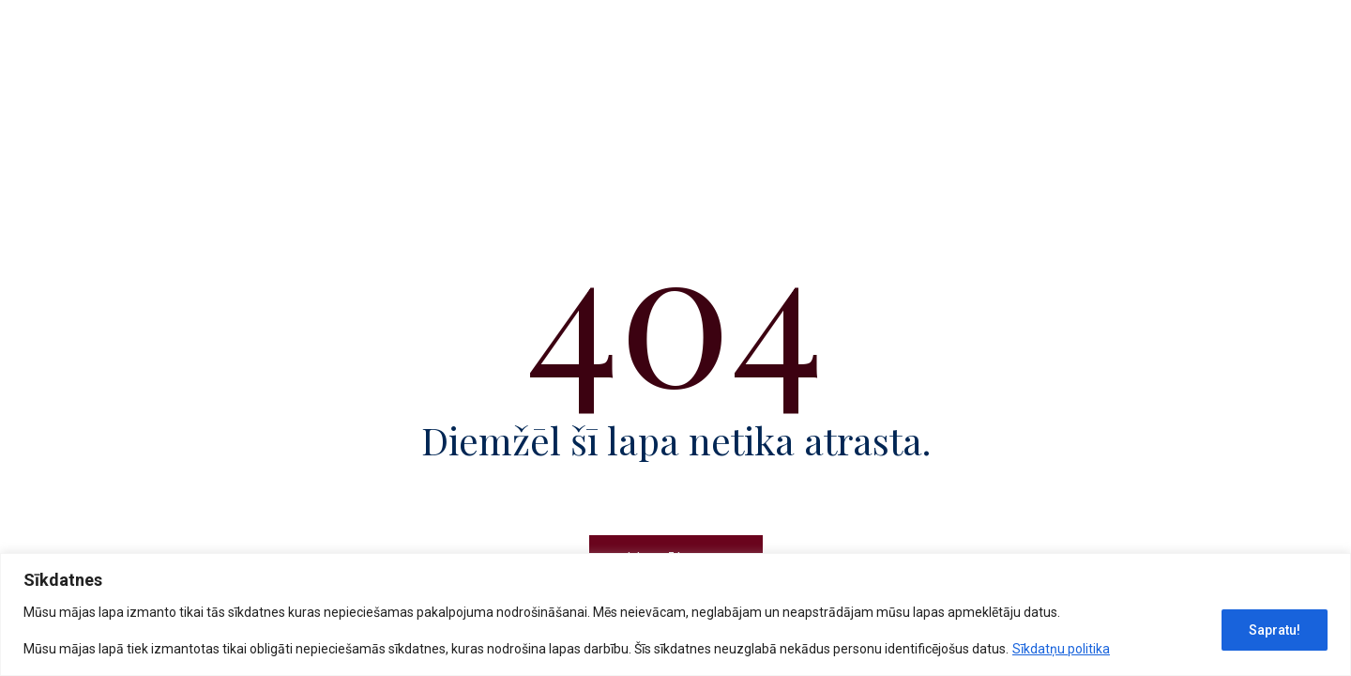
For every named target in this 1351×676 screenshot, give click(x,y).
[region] (675, 614)
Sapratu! (1274, 630)
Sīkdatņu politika (1061, 648)
